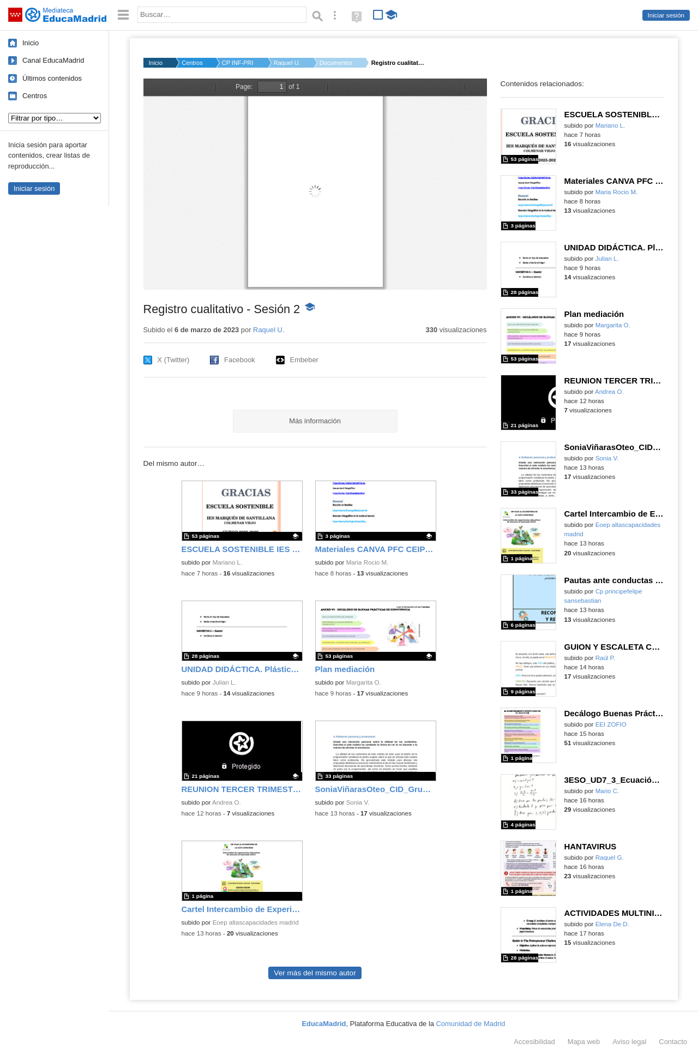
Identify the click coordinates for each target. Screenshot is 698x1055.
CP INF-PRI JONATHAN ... (238, 62)
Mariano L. (228, 562)
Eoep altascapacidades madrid (256, 922)
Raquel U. (287, 62)
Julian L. (224, 682)
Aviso (629, 1042)
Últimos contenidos (52, 78)
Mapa (584, 1042)
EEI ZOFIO (611, 724)
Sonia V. (358, 802)
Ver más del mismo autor (315, 973)
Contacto (673, 1042)
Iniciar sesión (666, 15)
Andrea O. (226, 802)
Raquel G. (609, 857)
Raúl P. (605, 658)
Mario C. (607, 791)
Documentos (336, 62)
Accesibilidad (534, 1042)
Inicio (30, 43)
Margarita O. (363, 682)
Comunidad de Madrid (471, 1024)
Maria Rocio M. (367, 562)
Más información (315, 421)
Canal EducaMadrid (53, 60)
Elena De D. (612, 924)
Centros (34, 96)
